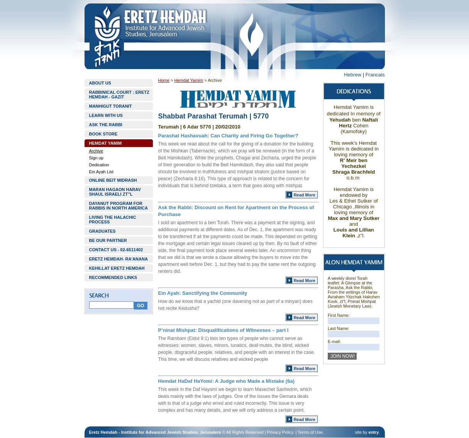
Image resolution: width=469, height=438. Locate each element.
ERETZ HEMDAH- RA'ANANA (118, 259)
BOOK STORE (103, 134)
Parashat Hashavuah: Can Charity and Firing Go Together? (228, 136)
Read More (304, 195)
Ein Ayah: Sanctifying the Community (202, 293)
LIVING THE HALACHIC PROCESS (112, 219)
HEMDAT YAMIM (105, 143)
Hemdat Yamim (188, 80)
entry (374, 432)
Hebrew (352, 75)
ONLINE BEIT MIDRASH (113, 180)
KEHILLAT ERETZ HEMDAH (117, 268)
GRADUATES (102, 231)
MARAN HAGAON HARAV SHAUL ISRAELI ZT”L (115, 191)
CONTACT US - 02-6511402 (116, 249)
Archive (96, 151)
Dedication (99, 164)
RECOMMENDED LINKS (113, 277)
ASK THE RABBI (105, 124)
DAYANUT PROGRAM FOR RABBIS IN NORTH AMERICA (118, 205)
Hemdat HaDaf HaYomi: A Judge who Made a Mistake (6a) (226, 381)
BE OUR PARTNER (108, 240)
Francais (375, 75)
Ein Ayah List (101, 171)
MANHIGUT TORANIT (110, 106)
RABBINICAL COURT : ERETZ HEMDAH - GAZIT (119, 94)
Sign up (96, 158)
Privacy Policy (280, 432)
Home (163, 80)
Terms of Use (310, 432)
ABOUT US (100, 83)
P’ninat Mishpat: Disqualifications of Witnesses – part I (223, 330)
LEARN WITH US (106, 115)
